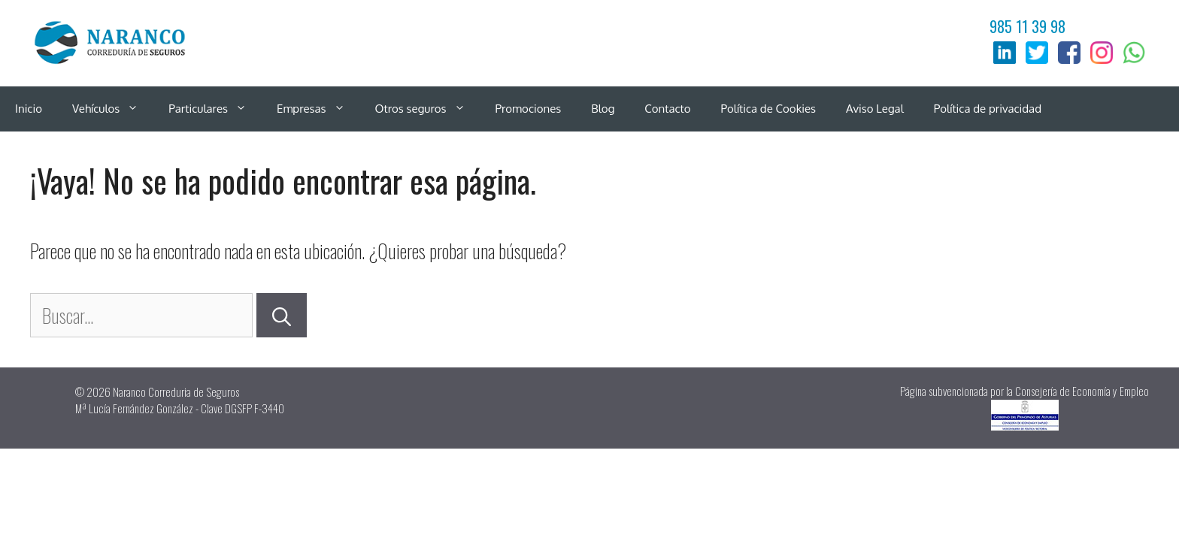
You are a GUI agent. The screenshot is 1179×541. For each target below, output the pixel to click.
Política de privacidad (987, 108)
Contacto (667, 108)
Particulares (215, 108)
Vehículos (112, 108)
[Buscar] (281, 315)
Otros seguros (427, 108)
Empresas (318, 108)
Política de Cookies (769, 108)
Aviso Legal (875, 108)
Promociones (529, 108)
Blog (602, 108)
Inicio (28, 108)
